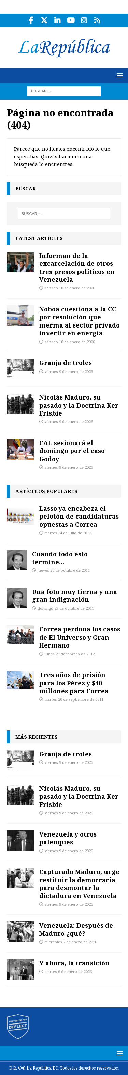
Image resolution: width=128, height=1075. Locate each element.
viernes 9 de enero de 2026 (69, 371)
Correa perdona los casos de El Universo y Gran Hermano (79, 637)
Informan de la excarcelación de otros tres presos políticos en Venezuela (77, 267)
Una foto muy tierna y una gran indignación (74, 595)
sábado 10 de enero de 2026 (70, 288)
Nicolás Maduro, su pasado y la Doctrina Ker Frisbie (78, 405)
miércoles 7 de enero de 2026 (71, 942)
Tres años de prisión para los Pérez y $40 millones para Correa (74, 683)
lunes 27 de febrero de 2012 (70, 654)
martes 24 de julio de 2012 (68, 533)
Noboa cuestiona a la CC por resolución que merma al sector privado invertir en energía (79, 321)
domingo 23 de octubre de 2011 (66, 608)
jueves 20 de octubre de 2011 (64, 570)
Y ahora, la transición (74, 963)
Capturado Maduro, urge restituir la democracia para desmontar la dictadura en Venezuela (79, 884)
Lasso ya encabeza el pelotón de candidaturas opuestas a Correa (79, 516)
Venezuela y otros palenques (68, 838)
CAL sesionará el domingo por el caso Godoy (72, 451)
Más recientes (36, 736)
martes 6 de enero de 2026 (68, 972)
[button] (118, 75)
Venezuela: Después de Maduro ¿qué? (76, 929)
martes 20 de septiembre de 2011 (74, 699)
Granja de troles (65, 363)
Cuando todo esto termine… (60, 558)
